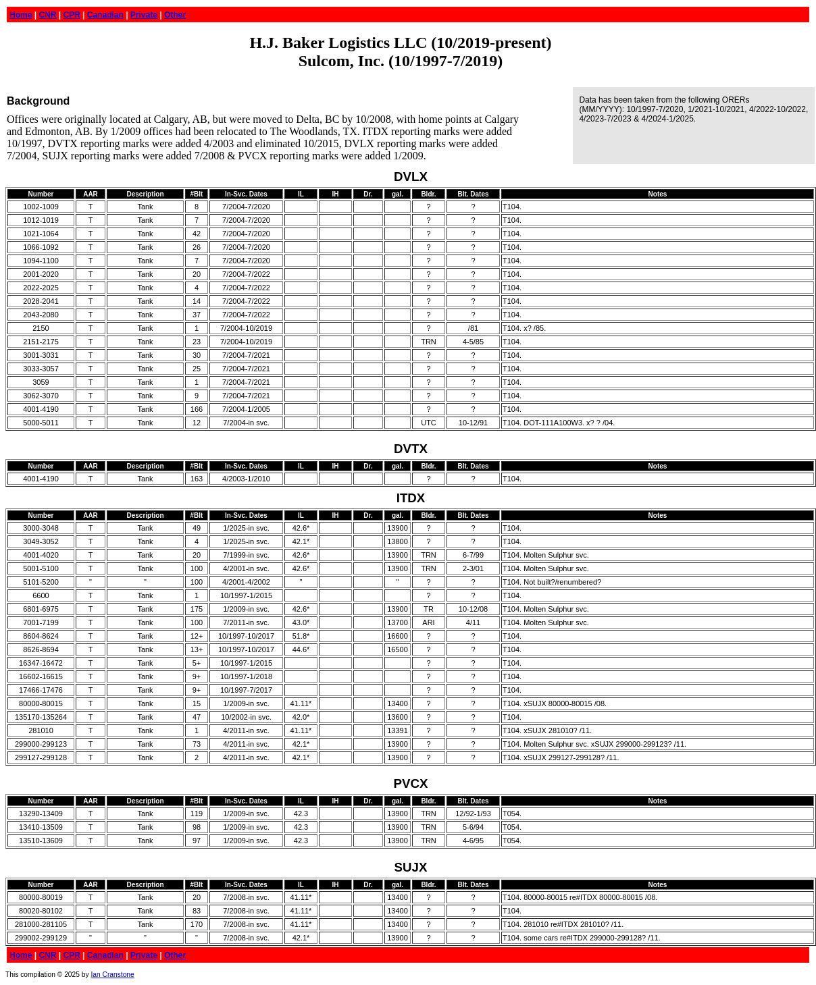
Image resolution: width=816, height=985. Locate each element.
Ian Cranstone (112, 974)
